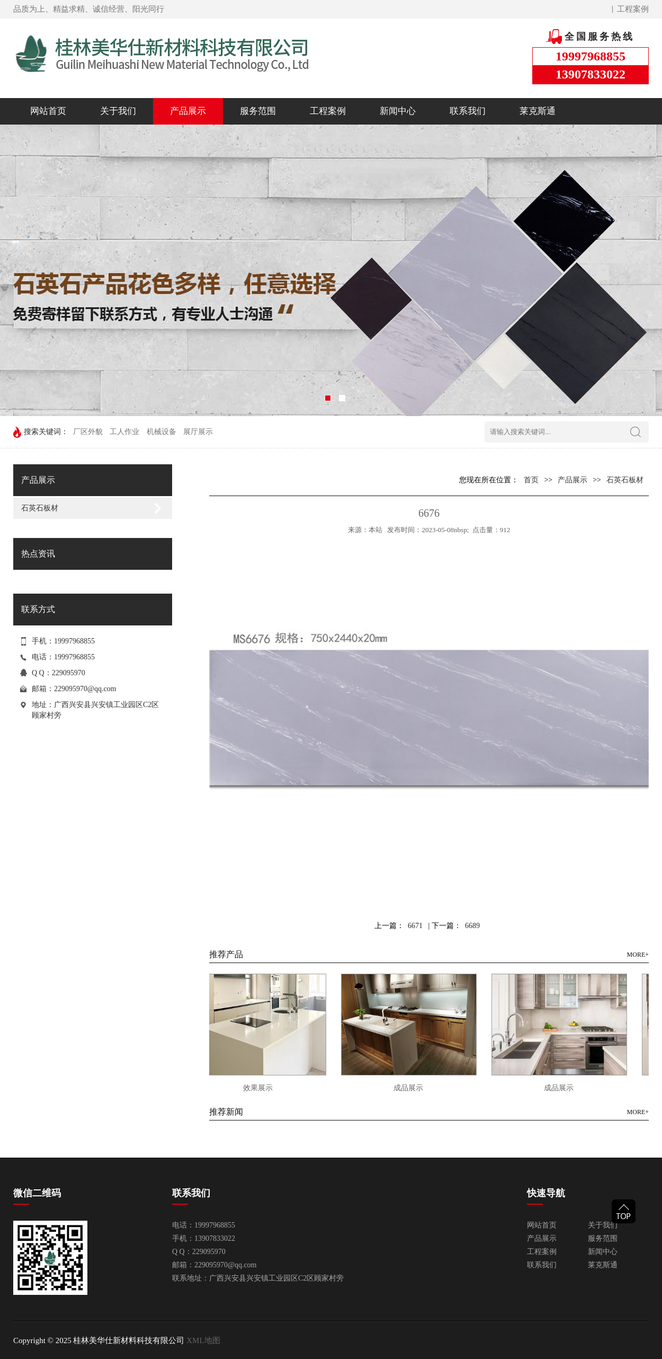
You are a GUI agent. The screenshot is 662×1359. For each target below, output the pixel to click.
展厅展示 (198, 432)
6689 (472, 926)
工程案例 (633, 9)
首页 (531, 480)
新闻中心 (398, 111)
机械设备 (161, 432)
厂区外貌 (88, 432)
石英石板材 (39, 508)
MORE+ (638, 954)
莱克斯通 (538, 111)
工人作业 (124, 432)
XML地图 (203, 1340)
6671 (415, 926)
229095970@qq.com (85, 689)
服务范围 (258, 111)
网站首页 (48, 111)
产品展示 (188, 111)
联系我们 (468, 111)
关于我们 (118, 111)
